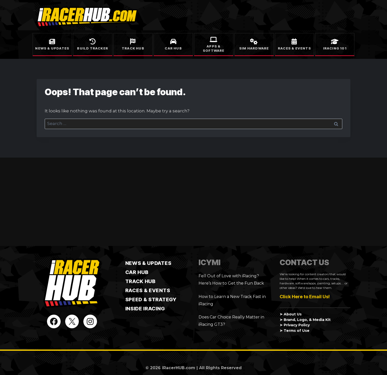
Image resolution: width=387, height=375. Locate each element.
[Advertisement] (193, 201)
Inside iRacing (145, 309)
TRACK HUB (140, 281)
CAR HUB (137, 272)
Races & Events (294, 48)
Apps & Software (214, 48)
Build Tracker (92, 48)
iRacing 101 (335, 48)
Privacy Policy (297, 325)
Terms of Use (297, 330)
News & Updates (52, 48)
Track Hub (133, 48)
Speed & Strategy (151, 299)
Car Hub (173, 48)
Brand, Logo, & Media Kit (307, 319)
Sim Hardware (254, 48)
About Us (293, 314)
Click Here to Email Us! (305, 296)
